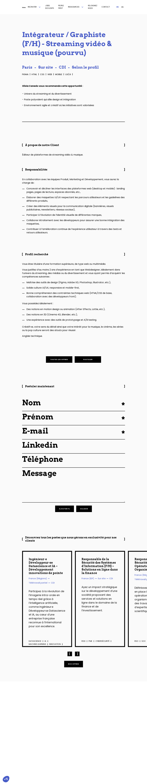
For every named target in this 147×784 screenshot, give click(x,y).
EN (122, 7)
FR (117, 7)
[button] (34, 7)
